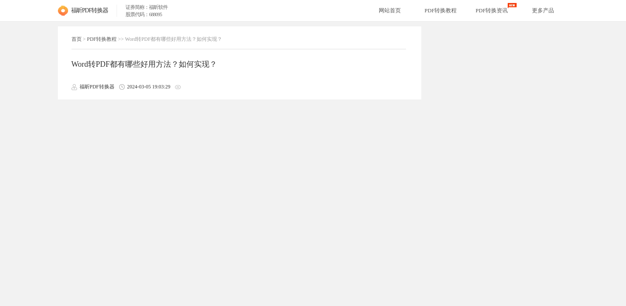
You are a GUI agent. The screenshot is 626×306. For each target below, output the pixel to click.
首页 (76, 39)
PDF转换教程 (102, 39)
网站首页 (390, 10)
